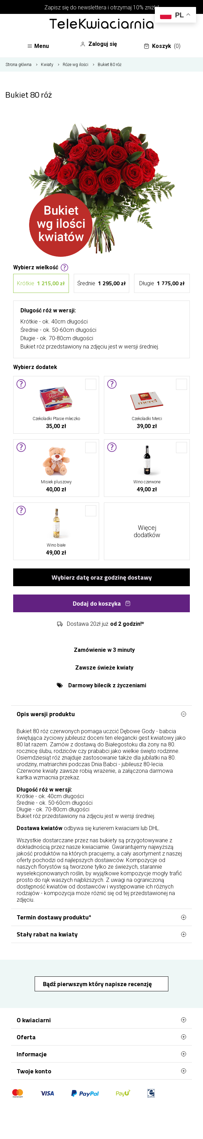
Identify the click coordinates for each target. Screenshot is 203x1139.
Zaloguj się (98, 44)
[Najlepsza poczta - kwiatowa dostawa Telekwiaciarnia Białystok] (101, 24)
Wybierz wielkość (41, 267)
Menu (38, 46)
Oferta (101, 1037)
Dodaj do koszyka (102, 603)
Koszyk (162, 46)
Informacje (101, 1054)
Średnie (101, 283)
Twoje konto (101, 1071)
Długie (162, 283)
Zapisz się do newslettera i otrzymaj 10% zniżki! (101, 7)
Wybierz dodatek (35, 366)
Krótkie (41, 283)
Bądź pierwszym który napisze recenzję (98, 984)
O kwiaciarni (101, 1020)
